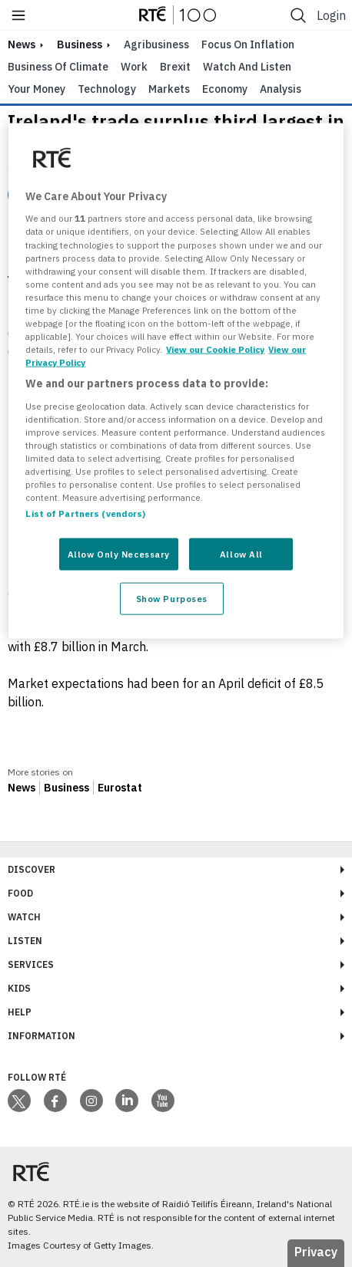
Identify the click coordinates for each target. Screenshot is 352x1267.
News (21, 788)
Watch (24, 917)
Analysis (280, 89)
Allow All (241, 554)
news (21, 44)
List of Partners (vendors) (85, 513)
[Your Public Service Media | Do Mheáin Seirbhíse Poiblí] (31, 1172)
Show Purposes (172, 598)
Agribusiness (156, 44)
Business (79, 44)
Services (31, 964)
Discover (31, 869)
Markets (169, 89)
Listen (25, 940)
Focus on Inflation (247, 44)
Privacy (315, 1251)
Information (41, 1036)
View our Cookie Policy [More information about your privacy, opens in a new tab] (215, 349)
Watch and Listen (247, 67)
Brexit (175, 67)
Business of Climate (58, 67)
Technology (107, 89)
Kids (19, 988)
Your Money (36, 89)
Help (20, 1012)
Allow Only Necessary (119, 554)
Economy (224, 89)
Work (134, 67)
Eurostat (120, 788)
